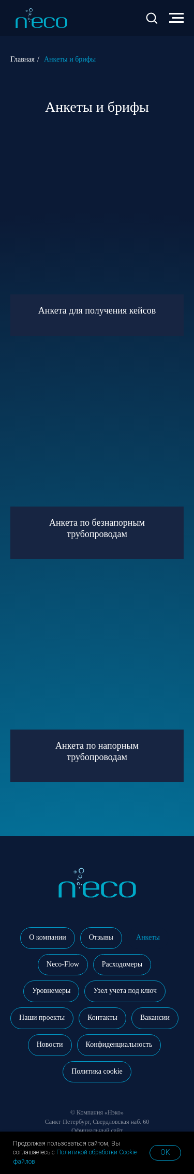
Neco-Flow (63, 964)
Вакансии (155, 1017)
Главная (22, 59)
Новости (50, 1044)
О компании (47, 937)
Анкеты (148, 937)
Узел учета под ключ (125, 990)
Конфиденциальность (119, 1044)
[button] (151, 17)
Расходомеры (122, 964)
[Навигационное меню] (176, 18)
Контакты (102, 1017)
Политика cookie (97, 1071)
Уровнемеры (51, 990)
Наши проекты (42, 1017)
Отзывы (101, 937)
